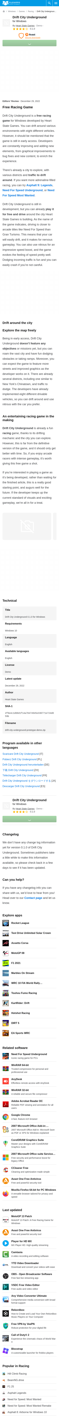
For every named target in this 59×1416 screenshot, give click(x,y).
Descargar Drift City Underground (21, 786)
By (24, 25)
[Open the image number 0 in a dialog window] (27, 526)
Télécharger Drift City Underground (22, 775)
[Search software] (49, 3)
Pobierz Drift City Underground (20, 759)
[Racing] (31, 11)
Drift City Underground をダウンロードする (27, 780)
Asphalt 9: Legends (39, 185)
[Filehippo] (11, 3)
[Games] (22, 11)
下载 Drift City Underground (18, 770)
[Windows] (12, 11)
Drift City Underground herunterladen (23, 764)
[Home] (4, 11)
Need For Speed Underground (23, 190)
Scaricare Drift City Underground (21, 754)
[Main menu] (56, 3)
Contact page (33, 897)
